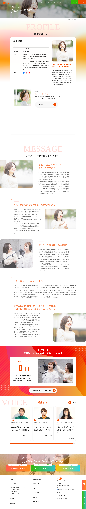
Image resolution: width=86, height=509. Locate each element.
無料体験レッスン (61, 2)
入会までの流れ (36, 483)
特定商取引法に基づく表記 (62, 498)
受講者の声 (53, 2)
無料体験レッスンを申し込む (42, 390)
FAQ (68, 2)
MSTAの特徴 (33, 2)
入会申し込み (75, 2)
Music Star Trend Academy (62, 479)
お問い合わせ (36, 501)
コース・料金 (40, 2)
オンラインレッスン (15, 493)
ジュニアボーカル (15, 489)
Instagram (66, 489)
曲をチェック (43, 104)
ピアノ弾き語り (14, 491)
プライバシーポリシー (61, 495)
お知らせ (35, 497)
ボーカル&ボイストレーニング (17, 487)
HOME (69, 19)
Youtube (72, 489)
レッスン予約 (82, 2)
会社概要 (58, 492)
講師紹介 (47, 2)
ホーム (27, 2)
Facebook (59, 489)
